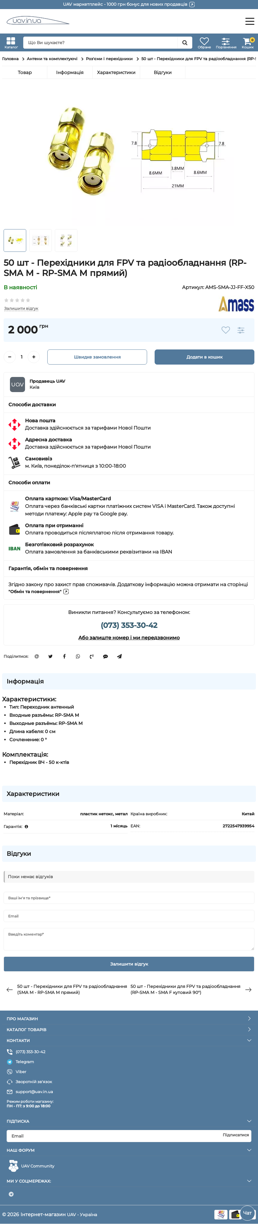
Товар (25, 72)
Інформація (69, 72)
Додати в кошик (204, 357)
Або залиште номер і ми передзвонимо (129, 638)
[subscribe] (129, 1136)
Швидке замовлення (97, 357)
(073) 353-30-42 (129, 625)
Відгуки (162, 72)
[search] (103, 43)
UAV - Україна (83, 1214)
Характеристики (116, 72)
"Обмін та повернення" (42, 592)
